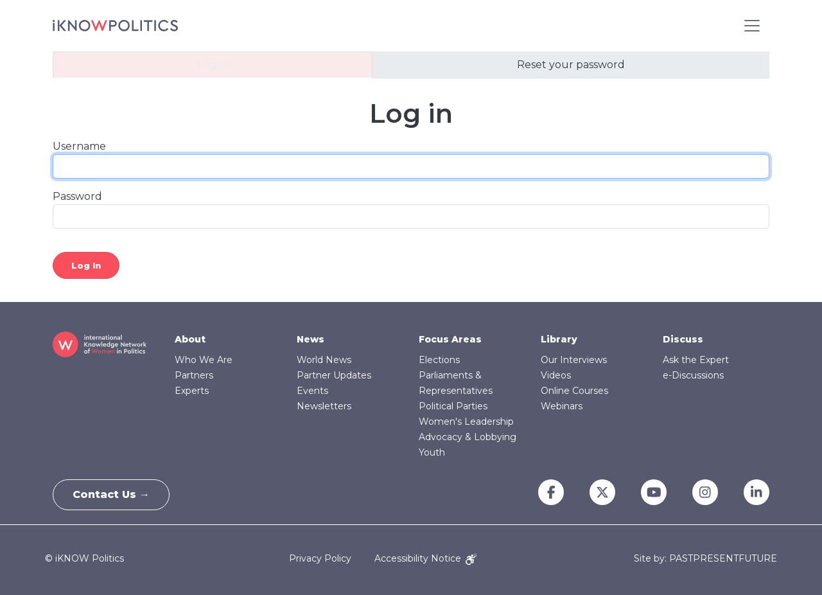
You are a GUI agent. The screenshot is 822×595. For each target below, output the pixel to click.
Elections (439, 360)
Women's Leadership (466, 421)
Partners (194, 375)
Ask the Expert (696, 360)
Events (312, 390)
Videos (556, 375)
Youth (432, 452)
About (190, 339)
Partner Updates (334, 375)
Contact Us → (111, 494)
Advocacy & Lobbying (467, 437)
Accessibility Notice (425, 558)
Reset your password (571, 64)
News (310, 339)
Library (559, 339)
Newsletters (324, 406)
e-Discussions (693, 375)
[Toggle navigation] (752, 25)
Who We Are (203, 360)
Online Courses (574, 390)
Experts (192, 390)
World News (324, 360)
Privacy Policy (320, 558)
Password (77, 196)
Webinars (561, 406)
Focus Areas (450, 339)
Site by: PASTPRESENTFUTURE (705, 558)
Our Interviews (574, 360)
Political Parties (453, 406)
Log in (212, 64)
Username (79, 146)
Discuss (683, 339)
